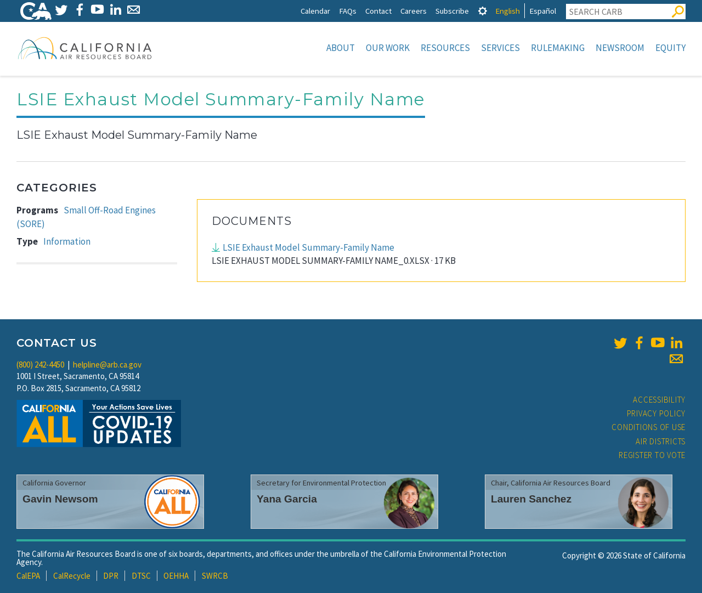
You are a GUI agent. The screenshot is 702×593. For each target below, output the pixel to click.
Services (500, 48)
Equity (670, 48)
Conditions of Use (649, 427)
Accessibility (659, 399)
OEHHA (176, 576)
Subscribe (452, 10)
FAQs (347, 10)
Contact (378, 10)
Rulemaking (558, 48)
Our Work (388, 48)
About (340, 48)
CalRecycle (71, 576)
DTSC (141, 576)
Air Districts (661, 441)
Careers (413, 10)
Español (542, 10)
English (507, 10)
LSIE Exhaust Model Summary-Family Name (308, 247)
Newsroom (620, 48)
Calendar (315, 10)
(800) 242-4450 (40, 364)
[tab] (483, 10)
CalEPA (28, 576)
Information (66, 241)
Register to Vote (652, 455)
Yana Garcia (287, 499)
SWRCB (215, 576)
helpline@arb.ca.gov (107, 364)
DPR (110, 576)
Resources (445, 48)
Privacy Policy (656, 413)
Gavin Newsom (60, 499)
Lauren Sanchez (531, 499)
